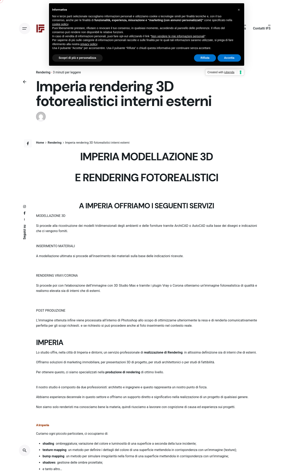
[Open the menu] (24, 28)
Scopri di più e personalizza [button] (77, 57)
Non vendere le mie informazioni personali (177, 36)
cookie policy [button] (60, 24)
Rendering (43, 72)
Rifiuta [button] (204, 57)
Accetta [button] (229, 57)
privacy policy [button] (88, 44)
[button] (239, 10)
